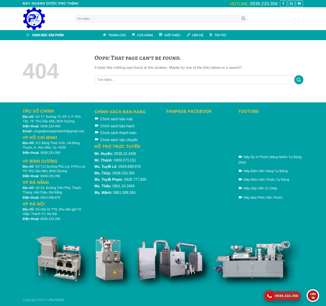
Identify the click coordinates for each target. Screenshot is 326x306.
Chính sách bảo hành (115, 126)
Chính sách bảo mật (114, 119)
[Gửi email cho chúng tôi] (291, 3)
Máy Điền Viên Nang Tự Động (263, 171)
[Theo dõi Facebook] (283, 3)
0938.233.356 (264, 3)
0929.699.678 (129, 167)
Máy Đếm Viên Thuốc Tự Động (263, 179)
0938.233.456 (50, 126)
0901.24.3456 (124, 186)
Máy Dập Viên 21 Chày (257, 188)
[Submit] (243, 19)
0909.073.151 (125, 160)
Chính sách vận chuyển (116, 140)
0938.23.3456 (125, 154)
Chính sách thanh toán (116, 133)
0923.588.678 (50, 197)
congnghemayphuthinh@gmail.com (58, 131)
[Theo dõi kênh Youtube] (299, 3)
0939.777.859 (135, 179)
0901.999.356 (124, 193)
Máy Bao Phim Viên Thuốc (260, 197)
